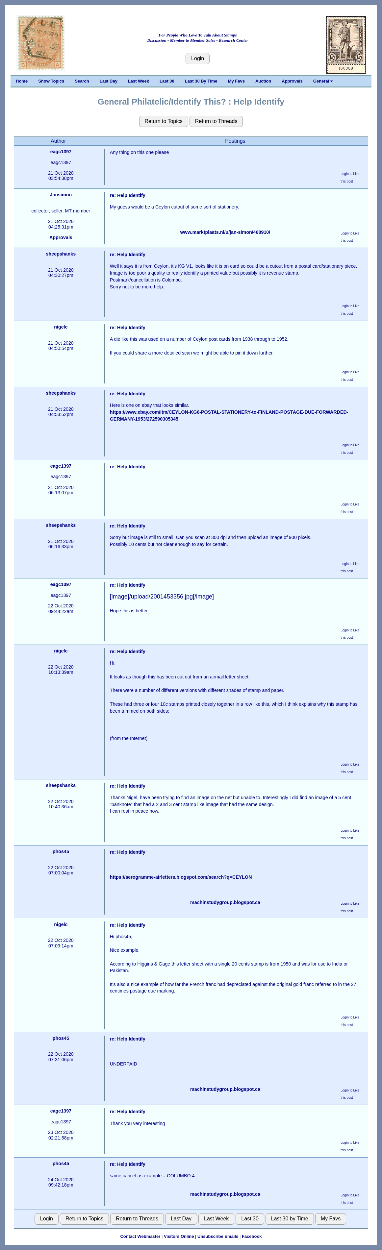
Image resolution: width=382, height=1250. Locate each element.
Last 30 (167, 81)
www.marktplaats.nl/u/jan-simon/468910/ (225, 232)
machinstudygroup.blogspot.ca (225, 902)
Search (82, 81)
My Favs (236, 81)
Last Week (138, 81)
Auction (263, 81)
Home (22, 81)
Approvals (292, 81)
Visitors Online (179, 1236)
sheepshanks (61, 254)
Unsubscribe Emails (217, 1236)
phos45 (61, 851)
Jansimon (61, 194)
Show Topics (51, 81)
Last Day (108, 81)
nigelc (60, 327)
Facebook (252, 1236)
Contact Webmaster (140, 1236)
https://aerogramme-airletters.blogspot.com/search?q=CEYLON (181, 877)
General (323, 81)
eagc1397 (60, 151)
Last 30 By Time (201, 81)
